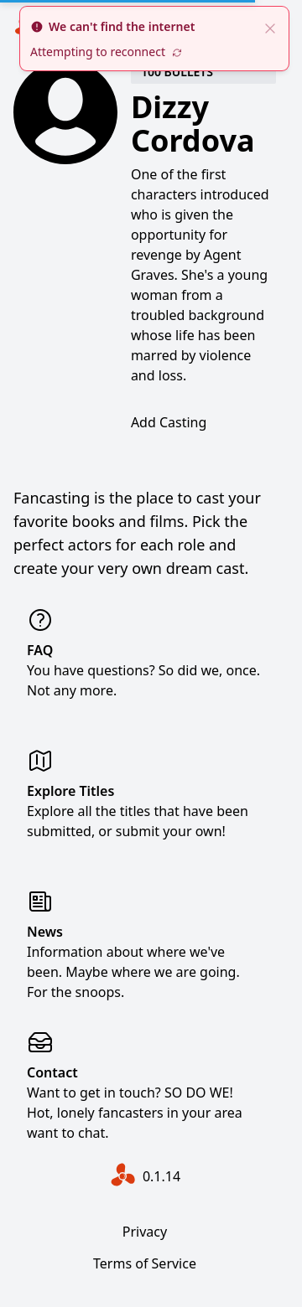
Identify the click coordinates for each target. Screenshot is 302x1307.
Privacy (144, 1231)
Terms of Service (144, 1263)
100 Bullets (177, 72)
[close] (270, 27)
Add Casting (168, 422)
